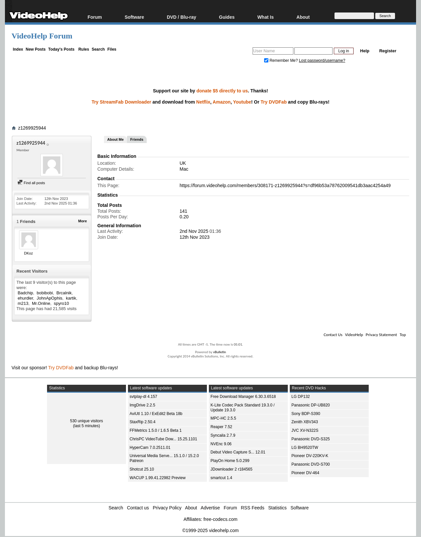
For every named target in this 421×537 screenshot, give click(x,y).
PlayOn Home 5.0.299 (229, 460)
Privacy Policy (167, 507)
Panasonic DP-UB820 (310, 405)
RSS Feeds (252, 507)
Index (18, 49)
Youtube (242, 102)
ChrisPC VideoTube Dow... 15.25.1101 (163, 439)
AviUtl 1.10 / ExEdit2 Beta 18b (156, 413)
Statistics (277, 507)
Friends (136, 139)
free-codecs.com (220, 519)
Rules (83, 49)
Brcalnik (64, 292)
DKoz (28, 253)
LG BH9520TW (304, 447)
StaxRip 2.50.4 (143, 422)
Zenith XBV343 (304, 422)
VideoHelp (354, 334)
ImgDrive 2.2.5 (142, 405)
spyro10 (61, 303)
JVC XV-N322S (304, 430)
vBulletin (219, 352)
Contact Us (333, 334)
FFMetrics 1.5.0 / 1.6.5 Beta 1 (156, 430)
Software (134, 17)
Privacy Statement (381, 334)
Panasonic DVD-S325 (310, 439)
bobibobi (45, 292)
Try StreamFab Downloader (121, 102)
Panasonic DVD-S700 (310, 464)
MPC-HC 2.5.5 (223, 418)
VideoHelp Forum (42, 36)
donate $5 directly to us (222, 90)
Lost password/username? (322, 60)
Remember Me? (281, 60)
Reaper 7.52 (221, 427)
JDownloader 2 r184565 (231, 469)
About (303, 17)
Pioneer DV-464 (305, 473)
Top (403, 334)
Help (364, 50)
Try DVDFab (273, 102)
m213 (23, 303)
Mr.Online (41, 303)
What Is (265, 17)
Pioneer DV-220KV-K (309, 455)
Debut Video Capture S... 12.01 (237, 452)
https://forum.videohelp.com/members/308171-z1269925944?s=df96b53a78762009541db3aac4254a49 (285, 185)
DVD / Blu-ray (181, 17)
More (82, 221)
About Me (115, 139)
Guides (227, 17)
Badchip (25, 292)
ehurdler (25, 298)
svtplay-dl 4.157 (143, 396)
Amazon (222, 102)
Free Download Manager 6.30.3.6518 (243, 396)
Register (387, 50)
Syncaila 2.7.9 (222, 435)
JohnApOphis (49, 298)
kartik (71, 298)
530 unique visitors (86, 421)
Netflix (203, 102)
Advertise (210, 507)
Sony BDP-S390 (305, 413)
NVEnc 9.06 (221, 444)
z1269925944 (32, 128)
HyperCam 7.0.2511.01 (150, 447)
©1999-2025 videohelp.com (210, 530)
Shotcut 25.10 (142, 469)
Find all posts (31, 183)
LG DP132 (300, 396)
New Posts (36, 49)
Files (111, 49)
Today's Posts (61, 49)
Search (98, 49)
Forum (94, 17)
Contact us (138, 507)
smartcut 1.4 (221, 478)
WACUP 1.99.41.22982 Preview (158, 478)
